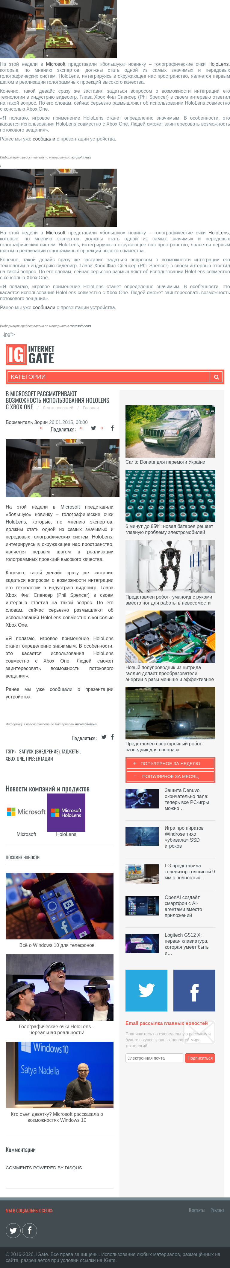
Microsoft (56, 64)
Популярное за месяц (170, 776)
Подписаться (200, 1058)
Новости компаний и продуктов (48, 788)
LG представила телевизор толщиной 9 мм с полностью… (190, 871)
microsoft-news (80, 157)
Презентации (39, 758)
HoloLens (218, 64)
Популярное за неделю (170, 763)
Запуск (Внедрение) (39, 751)
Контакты (197, 1209)
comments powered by (44, 1167)
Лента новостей (59, 407)
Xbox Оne (15, 758)
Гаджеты (71, 751)
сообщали (44, 138)
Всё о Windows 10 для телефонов (57, 945)
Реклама (217, 1209)
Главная (91, 407)
